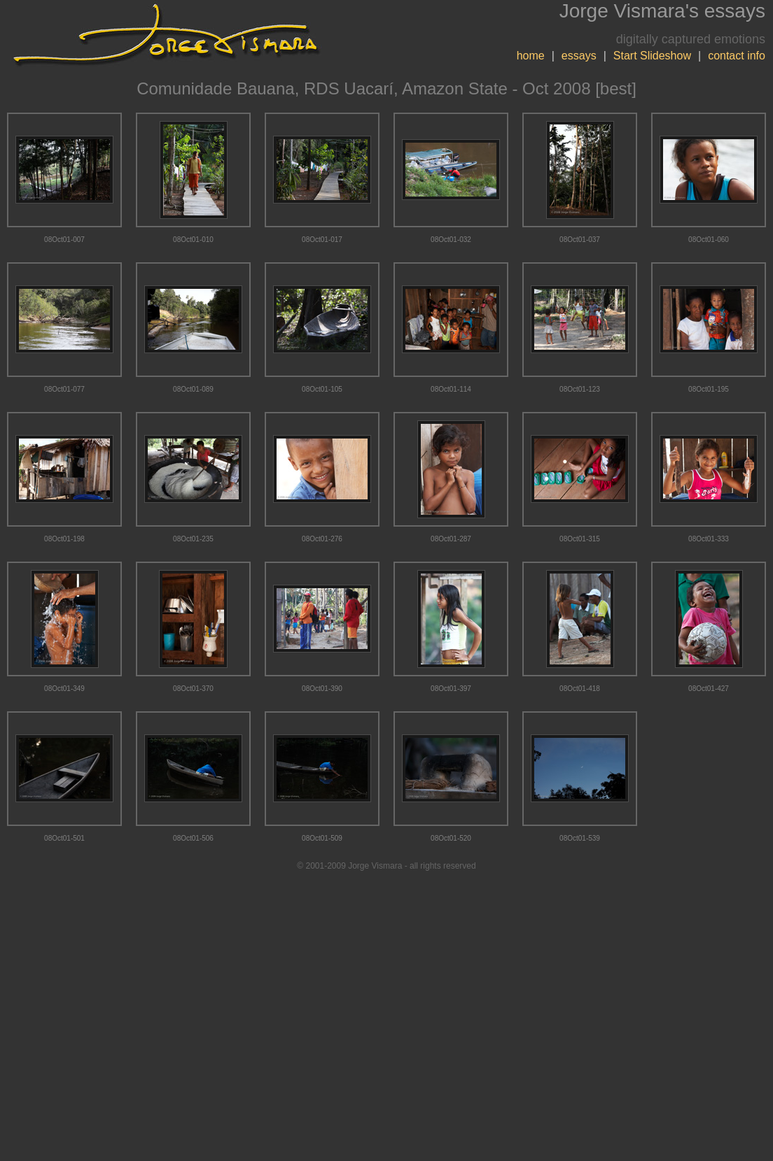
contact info (736, 56)
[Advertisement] (387, 1016)
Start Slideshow (652, 56)
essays (579, 56)
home (531, 56)
